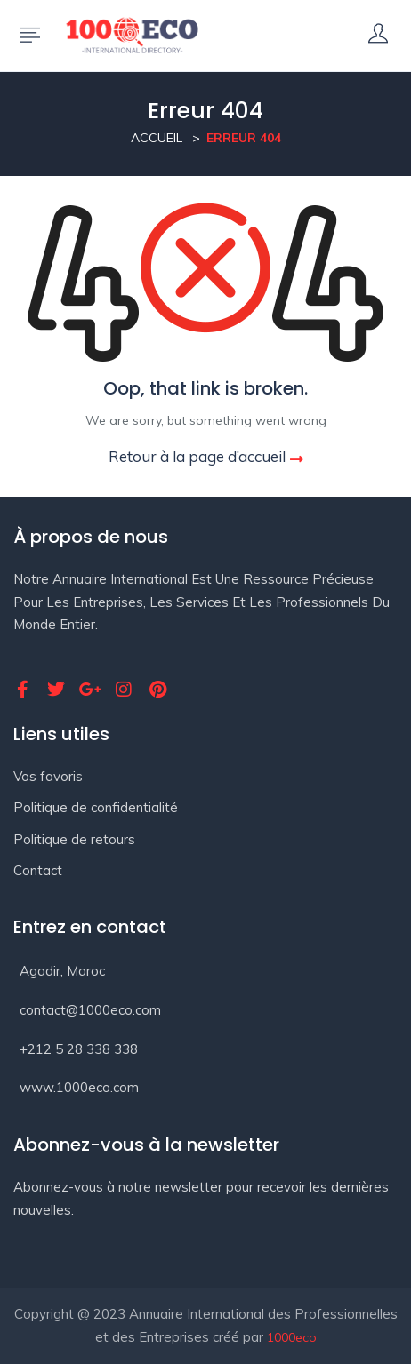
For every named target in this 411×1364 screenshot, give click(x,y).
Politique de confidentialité (95, 807)
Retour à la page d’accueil (206, 456)
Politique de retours (74, 839)
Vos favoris (48, 776)
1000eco (292, 1337)
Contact (37, 870)
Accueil (156, 138)
